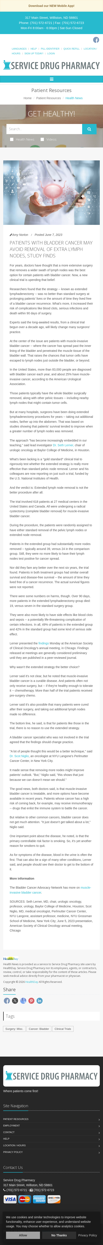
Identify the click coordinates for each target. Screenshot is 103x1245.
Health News (22, 139)
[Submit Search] (89, 129)
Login (51, 53)
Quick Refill (71, 48)
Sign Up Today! (34, 53)
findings (43, 643)
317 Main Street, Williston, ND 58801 (51, 17)
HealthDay (31, 982)
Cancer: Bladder (39, 1028)
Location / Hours (14, 1145)
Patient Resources (48, 98)
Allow (23, 1235)
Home (28, 98)
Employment (11, 1125)
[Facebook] (96, 40)
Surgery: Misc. (14, 1028)
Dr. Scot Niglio (19, 756)
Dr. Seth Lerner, (63, 445)
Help (34, 48)
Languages (19, 48)
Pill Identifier (50, 48)
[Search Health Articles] (44, 129)
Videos (49, 139)
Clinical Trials (63, 1028)
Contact (8, 1132)
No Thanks (59, 1235)
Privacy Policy (13, 1152)
